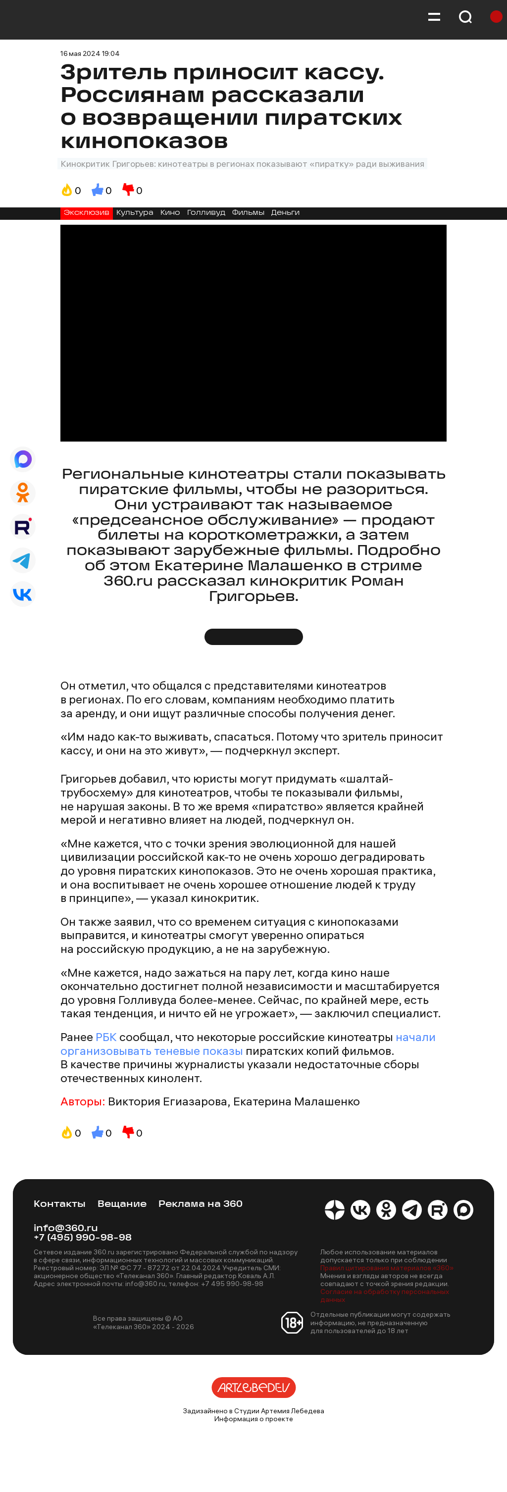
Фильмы (248, 213)
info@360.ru (66, 1229)
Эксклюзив (86, 213)
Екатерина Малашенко (296, 1101)
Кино (170, 213)
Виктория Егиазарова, (169, 1101)
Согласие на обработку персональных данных (384, 1295)
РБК (106, 1036)
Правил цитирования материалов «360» (387, 1267)
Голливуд (206, 213)
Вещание (122, 1204)
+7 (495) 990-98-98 (83, 1238)
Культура (134, 213)
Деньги (285, 213)
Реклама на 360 (200, 1204)
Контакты (60, 1204)
